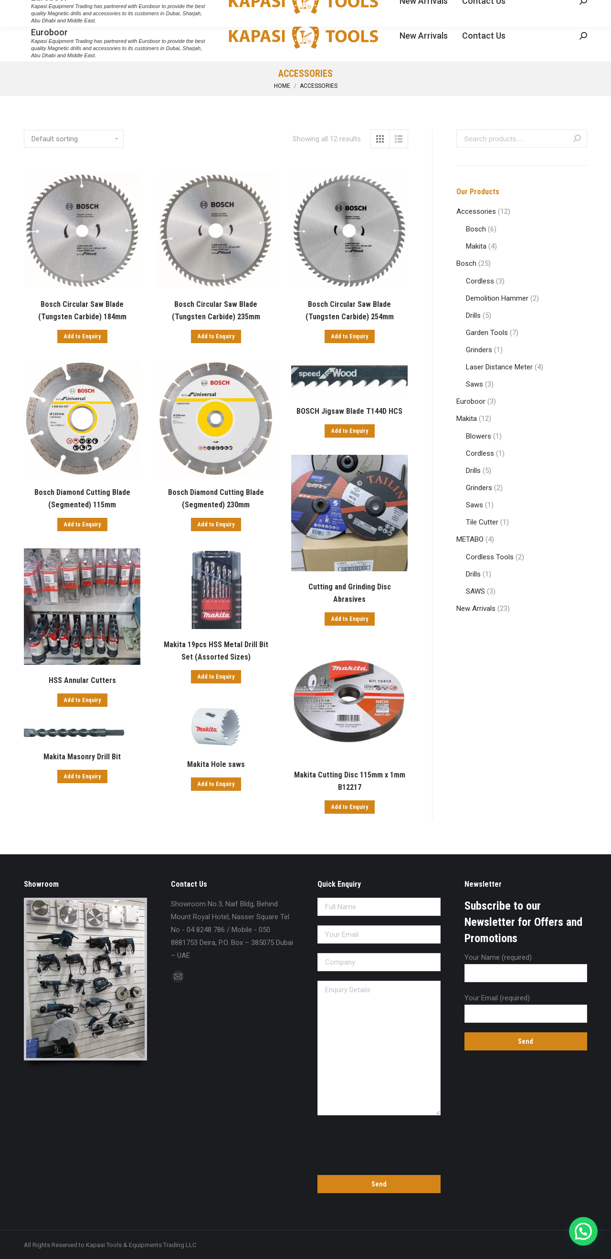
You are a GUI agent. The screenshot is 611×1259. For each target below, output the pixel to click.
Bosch (476, 229)
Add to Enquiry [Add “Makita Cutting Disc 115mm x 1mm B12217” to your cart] (349, 807)
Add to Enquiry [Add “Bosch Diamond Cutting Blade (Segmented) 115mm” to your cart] (82, 524)
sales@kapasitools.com (115, 8)
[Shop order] (74, 139)
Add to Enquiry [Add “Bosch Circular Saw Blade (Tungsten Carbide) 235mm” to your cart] (216, 336)
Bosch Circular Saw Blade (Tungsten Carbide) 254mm (350, 310)
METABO (470, 539)
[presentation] (379, 1143)
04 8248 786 (45, 8)
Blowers (478, 436)
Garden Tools (487, 332)
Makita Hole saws (216, 764)
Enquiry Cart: (558, 8)
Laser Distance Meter (499, 367)
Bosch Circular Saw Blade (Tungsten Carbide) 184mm (82, 310)
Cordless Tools (490, 557)
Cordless (480, 281)
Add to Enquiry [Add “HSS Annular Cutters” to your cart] (82, 700)
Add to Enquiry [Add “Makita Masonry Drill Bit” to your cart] (82, 776)
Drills (473, 315)
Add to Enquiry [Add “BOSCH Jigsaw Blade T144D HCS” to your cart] (349, 431)
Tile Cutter (482, 522)
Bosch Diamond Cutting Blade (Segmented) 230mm (216, 498)
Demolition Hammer (497, 298)
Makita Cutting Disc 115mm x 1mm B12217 (349, 781)
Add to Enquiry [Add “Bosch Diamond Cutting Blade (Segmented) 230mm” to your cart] (216, 524)
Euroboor (470, 401)
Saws (474, 384)
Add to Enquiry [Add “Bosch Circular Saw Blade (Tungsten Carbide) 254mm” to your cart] (349, 336)
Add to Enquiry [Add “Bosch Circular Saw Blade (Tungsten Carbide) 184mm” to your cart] (82, 336)
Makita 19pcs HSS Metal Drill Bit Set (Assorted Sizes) (216, 650)
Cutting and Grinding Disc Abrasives (349, 593)
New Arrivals (475, 608)
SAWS (475, 591)
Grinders (479, 350)
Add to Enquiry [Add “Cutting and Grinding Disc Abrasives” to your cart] (349, 619)
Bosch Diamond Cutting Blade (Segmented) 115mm (82, 498)
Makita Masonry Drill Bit (82, 756)
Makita (476, 246)
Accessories (476, 211)
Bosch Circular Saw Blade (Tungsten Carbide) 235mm (216, 310)
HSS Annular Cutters (82, 680)
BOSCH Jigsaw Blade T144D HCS (349, 411)
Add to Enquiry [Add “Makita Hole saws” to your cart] (216, 784)
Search (577, 138)
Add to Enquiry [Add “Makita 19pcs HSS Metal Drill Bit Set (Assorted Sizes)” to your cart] (216, 676)
